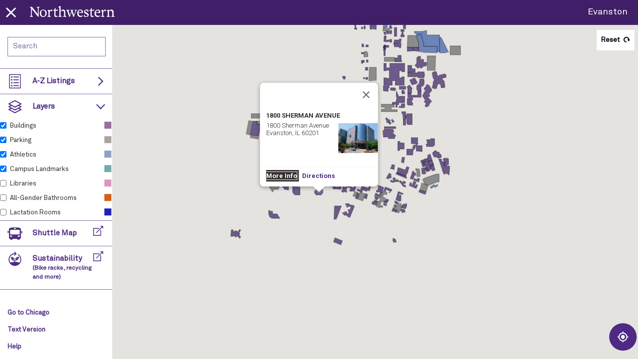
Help (14, 347)
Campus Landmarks (39, 169)
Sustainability (62, 267)
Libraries (23, 183)
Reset (610, 39)
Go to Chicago (28, 313)
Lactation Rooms (35, 212)
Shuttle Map (54, 233)
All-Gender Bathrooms (43, 198)
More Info (281, 176)
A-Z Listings (53, 81)
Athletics (23, 155)
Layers (43, 106)
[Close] (366, 95)
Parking (20, 140)
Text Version (26, 330)
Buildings (23, 126)
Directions (318, 176)
